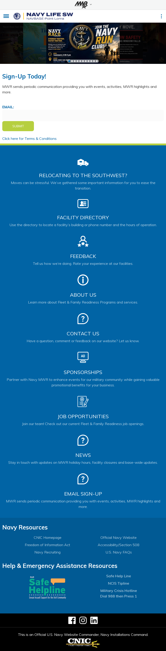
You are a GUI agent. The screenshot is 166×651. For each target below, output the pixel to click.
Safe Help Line (118, 576)
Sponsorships (83, 372)
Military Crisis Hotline (118, 590)
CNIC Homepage (47, 537)
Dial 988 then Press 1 (118, 596)
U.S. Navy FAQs (118, 552)
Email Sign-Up (83, 494)
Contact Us (83, 333)
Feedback (83, 256)
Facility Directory (83, 217)
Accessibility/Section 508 (118, 544)
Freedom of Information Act (47, 544)
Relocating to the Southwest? (83, 175)
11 (97, 61)
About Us (83, 295)
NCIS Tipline (118, 583)
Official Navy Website (118, 537)
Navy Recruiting (47, 552)
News (83, 455)
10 (94, 61)
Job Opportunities (83, 416)
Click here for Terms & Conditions (29, 138)
